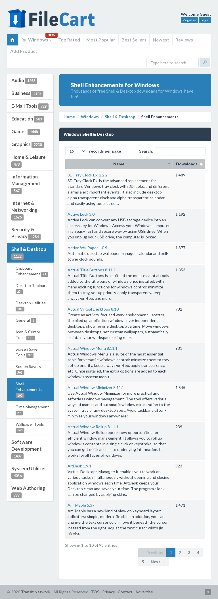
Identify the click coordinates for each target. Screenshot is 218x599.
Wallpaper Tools (30, 427)
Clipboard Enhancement (32, 271)
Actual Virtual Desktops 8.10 (93, 309)
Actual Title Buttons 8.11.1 (92, 269)
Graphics (27, 144)
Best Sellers (133, 39)
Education (27, 119)
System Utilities (29, 472)
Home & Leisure (28, 161)
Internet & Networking (24, 210)
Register (189, 20)
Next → (158, 561)
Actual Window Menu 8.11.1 (93, 348)
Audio (24, 80)
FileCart (52, 21)
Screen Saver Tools (27, 352)
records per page (93, 151)
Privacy (108, 591)
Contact (125, 591)
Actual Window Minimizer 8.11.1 (96, 387)
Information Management (26, 184)
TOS (95, 591)
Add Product (23, 51)
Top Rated (69, 39)
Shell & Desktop (28, 253)
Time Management (32, 409)
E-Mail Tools (30, 106)
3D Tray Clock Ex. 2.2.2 (88, 174)
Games (25, 131)
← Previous (152, 552)
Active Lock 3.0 (81, 214)
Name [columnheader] (118, 163)
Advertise (144, 591)
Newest (161, 39)
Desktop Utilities (31, 305)
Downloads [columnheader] (189, 163)
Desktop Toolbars (31, 288)
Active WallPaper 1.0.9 (87, 247)
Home (69, 116)
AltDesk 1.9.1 (79, 465)
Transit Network (35, 591)
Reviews (184, 39)
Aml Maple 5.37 (81, 505)
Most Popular (100, 39)
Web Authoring (28, 492)
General (26, 320)
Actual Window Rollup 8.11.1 (93, 426)
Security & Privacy (26, 233)
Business (27, 93)
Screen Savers (28, 369)
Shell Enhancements (29, 389)
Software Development (26, 449)
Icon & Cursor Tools (28, 334)
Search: (172, 151)
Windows (37, 39)
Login (204, 20)
